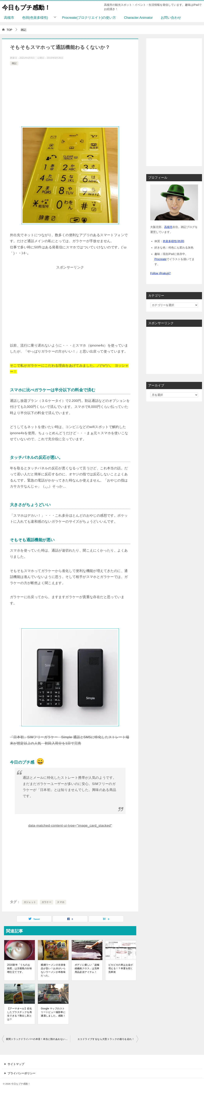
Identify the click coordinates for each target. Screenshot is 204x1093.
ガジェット (30, 902)
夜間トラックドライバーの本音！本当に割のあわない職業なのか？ (38, 1039)
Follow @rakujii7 (160, 273)
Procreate (160, 259)
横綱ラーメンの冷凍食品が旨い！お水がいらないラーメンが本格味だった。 (53, 970)
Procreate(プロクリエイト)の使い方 (89, 18)
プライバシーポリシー (21, 1073)
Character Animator (138, 18)
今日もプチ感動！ (26, 6)
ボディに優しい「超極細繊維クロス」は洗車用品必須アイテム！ (87, 968)
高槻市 (9, 18)
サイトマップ (16, 1064)
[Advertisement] (70, 96)
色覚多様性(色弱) (173, 241)
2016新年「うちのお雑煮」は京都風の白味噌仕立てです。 (19, 968)
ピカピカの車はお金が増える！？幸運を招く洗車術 (120, 968)
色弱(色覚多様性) (35, 18)
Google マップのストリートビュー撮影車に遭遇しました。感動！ (53, 1012)
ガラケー (47, 902)
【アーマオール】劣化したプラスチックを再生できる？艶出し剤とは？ (19, 1014)
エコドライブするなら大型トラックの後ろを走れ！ (105, 1039)
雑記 (14, 63)
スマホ (60, 902)
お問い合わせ (171, 18)
